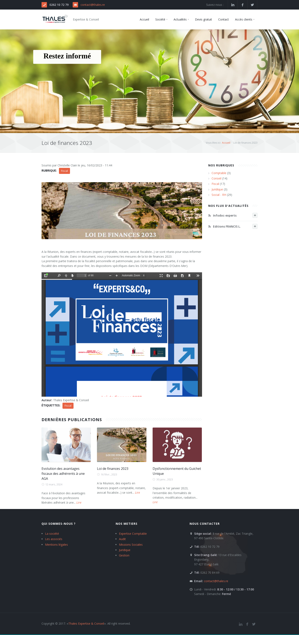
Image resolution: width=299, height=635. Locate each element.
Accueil (226, 142)
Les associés (53, 539)
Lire (78, 502)
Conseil (216, 178)
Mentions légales (56, 545)
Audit (122, 539)
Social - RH (219, 195)
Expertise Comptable (133, 534)
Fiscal (64, 171)
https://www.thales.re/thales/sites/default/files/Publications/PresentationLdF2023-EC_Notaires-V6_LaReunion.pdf (122, 334)
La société (52, 534)
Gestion (124, 555)
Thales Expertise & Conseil (86, 623)
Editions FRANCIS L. (233, 226)
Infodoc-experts (233, 215)
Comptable (219, 173)
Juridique (217, 189)
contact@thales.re (93, 5)
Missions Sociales (131, 545)
